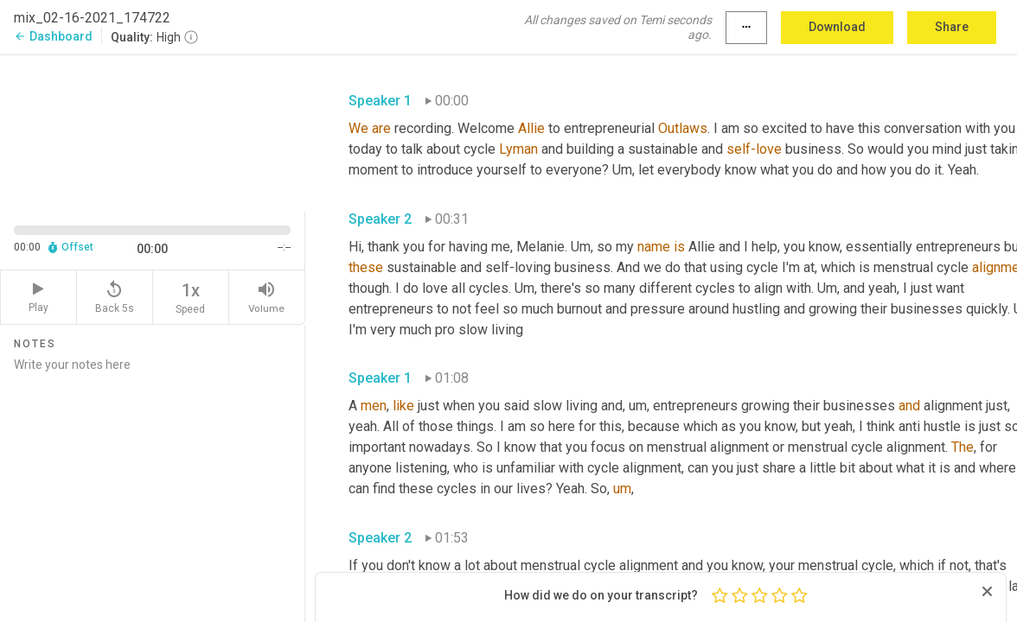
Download (837, 27)
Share (952, 27)
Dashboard (53, 36)
